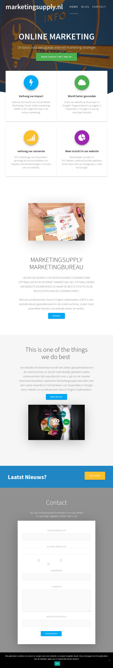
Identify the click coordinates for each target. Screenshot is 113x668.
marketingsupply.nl (34, 6)
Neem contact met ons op (56, 56)
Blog (85, 6)
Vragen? (56, 316)
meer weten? (56, 397)
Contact (99, 6)
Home (73, 6)
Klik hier (95, 475)
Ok (57, 664)
